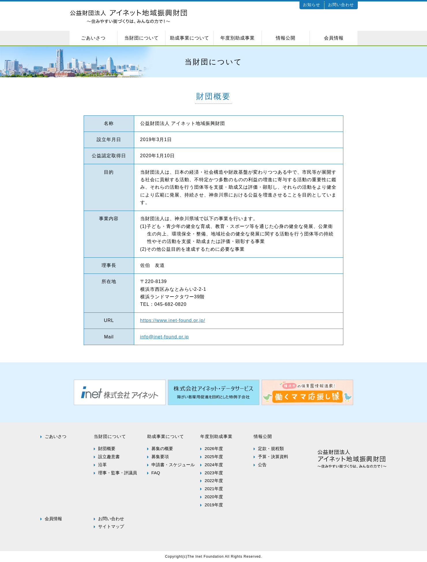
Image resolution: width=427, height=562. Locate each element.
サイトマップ (111, 526)
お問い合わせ (341, 4)
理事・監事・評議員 (117, 472)
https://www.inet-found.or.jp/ (172, 320)
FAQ (155, 472)
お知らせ (311, 4)
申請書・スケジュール (173, 464)
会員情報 (53, 518)
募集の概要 (162, 448)
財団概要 (106, 448)
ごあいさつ (55, 436)
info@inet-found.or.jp (164, 336)
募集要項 (160, 456)
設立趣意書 (109, 456)
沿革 (102, 464)
